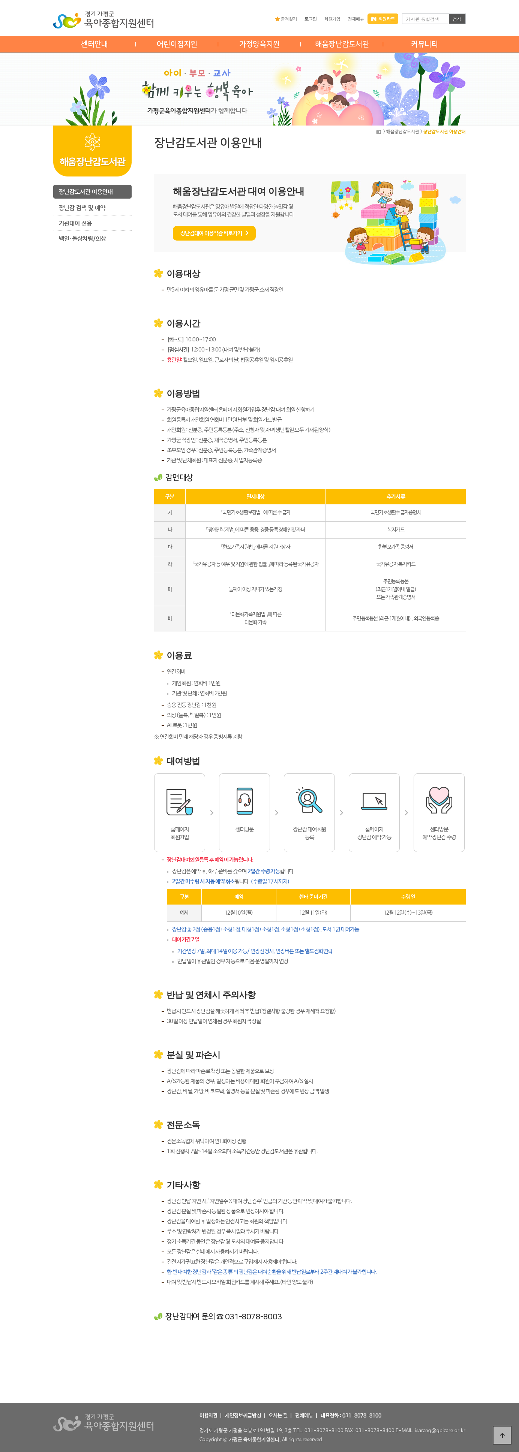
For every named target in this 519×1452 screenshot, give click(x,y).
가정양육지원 (259, 44)
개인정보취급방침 (243, 1416)
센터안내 (94, 44)
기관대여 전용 (75, 223)
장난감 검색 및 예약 (82, 208)
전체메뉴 (356, 18)
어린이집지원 (177, 44)
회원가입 (332, 18)
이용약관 (209, 1416)
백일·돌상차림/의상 (82, 238)
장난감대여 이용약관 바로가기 (214, 233)
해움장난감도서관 (342, 44)
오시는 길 (278, 1416)
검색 (457, 19)
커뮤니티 (424, 44)
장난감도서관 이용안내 (86, 192)
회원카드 (382, 18)
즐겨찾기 (286, 18)
